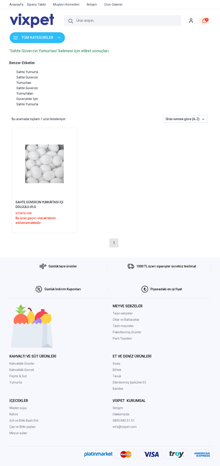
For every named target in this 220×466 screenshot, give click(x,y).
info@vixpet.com (125, 427)
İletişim (118, 408)
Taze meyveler (123, 326)
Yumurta (15, 382)
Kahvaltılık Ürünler (22, 363)
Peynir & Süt (18, 376)
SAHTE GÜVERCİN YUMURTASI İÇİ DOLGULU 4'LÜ (39, 204)
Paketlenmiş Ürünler (127, 332)
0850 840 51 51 (123, 420)
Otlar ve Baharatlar (126, 319)
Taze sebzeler (123, 313)
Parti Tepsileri (122, 338)
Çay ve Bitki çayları (22, 427)
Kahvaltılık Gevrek (21, 370)
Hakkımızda (121, 414)
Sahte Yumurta (27, 72)
